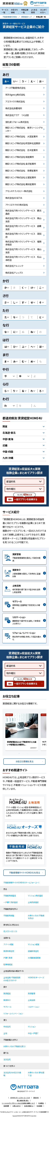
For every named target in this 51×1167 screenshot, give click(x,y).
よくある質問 (34, 11)
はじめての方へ (43, 11)
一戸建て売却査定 (10, 902)
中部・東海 (8, 439)
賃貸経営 (7, 993)
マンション (32, 1026)
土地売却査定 (33, 902)
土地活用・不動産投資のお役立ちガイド (11, 979)
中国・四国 (8, 451)
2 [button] (24, 754)
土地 (5, 1033)
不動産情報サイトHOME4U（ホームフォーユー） (21, 882)
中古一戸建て (33, 1033)
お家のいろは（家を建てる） (36, 1074)
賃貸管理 (31, 993)
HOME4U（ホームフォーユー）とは (20, 1098)
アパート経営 (8, 944)
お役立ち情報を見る (24, 761)
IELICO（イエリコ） (10, 931)
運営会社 (36, 1098)
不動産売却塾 (8, 915)
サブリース (7, 1006)
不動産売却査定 (9, 895)
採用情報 (39, 1106)
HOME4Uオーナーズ (36, 977)
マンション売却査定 (35, 895)
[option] (21, 732)
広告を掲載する (28, 1106)
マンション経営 (33, 944)
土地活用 (31, 1000)
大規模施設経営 (34, 957)
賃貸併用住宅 (8, 951)
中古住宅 (7, 1026)
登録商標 (6, 1106)
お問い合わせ (16, 1106)
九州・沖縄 (8, 458)
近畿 (5, 445)
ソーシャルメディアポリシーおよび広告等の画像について (18, 1103)
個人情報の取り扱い (23, 1100)
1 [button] (20, 754)
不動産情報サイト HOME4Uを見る (24, 872)
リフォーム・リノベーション (13, 1013)
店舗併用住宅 (33, 951)
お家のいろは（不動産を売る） (36, 917)
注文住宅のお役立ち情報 (12, 1074)
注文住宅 (7, 1059)
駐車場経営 (7, 964)
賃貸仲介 (7, 1000)
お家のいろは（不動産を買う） (14, 1046)
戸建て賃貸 (7, 957)
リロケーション (33, 1006)
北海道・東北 (9, 432)
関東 (5, 426)
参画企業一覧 (24, 11)
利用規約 (41, 1103)
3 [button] (28, 754)
